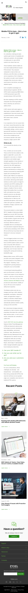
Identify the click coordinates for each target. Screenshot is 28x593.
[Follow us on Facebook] (6, 582)
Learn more (4, 426)
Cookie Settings (14, 591)
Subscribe (20, 573)
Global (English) (19, 7)
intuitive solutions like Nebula (12, 280)
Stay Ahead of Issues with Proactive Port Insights (13, 504)
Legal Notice (7, 589)
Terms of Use (14, 589)
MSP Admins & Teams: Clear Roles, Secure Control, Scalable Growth (13, 462)
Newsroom (4, 552)
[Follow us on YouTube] (10, 582)
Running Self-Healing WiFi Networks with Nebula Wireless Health (13, 421)
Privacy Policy (21, 589)
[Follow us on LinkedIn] (13, 582)
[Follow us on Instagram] (20, 582)
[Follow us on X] (17, 582)
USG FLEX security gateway (15, 322)
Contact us (14, 536)
